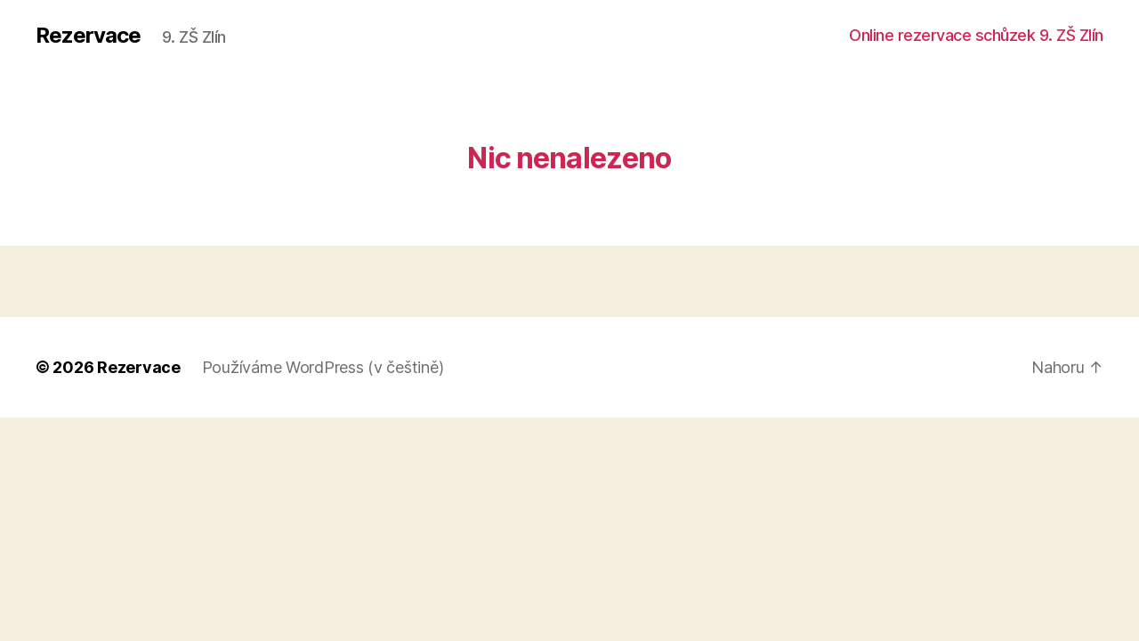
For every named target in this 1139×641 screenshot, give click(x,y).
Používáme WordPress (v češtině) (323, 367)
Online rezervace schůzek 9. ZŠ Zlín (976, 35)
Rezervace (88, 35)
